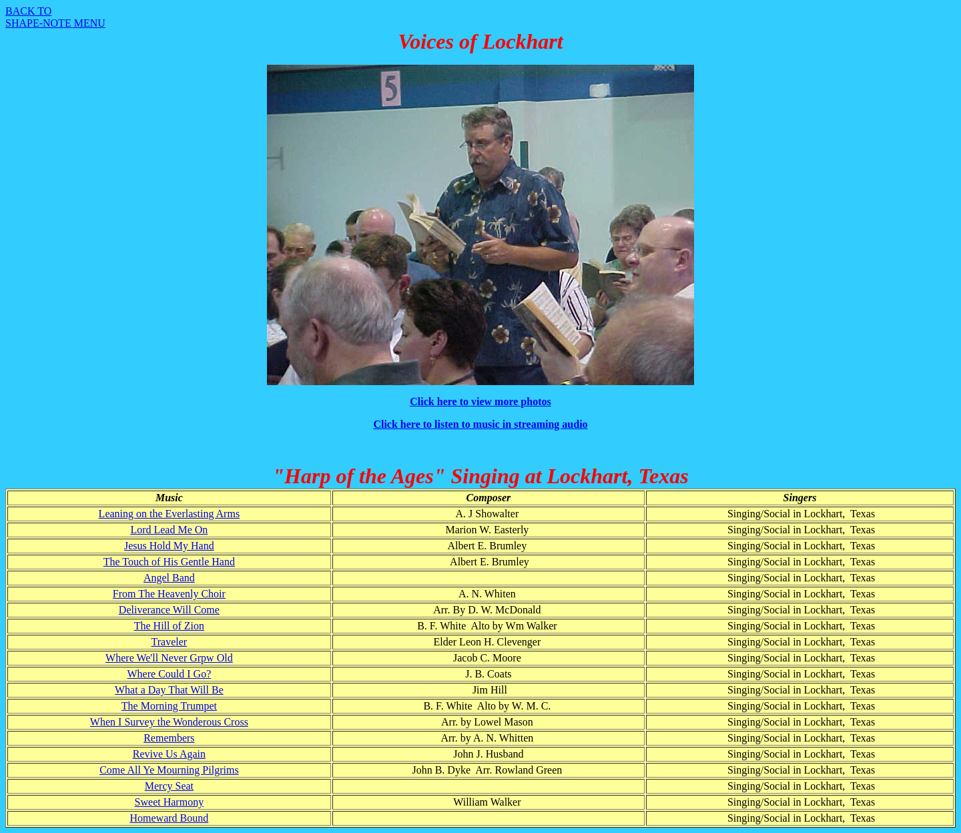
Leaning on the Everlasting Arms (169, 513)
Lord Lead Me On (169, 529)
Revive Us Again (169, 754)
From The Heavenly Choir (169, 593)
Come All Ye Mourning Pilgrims (168, 770)
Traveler (169, 641)
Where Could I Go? (169, 673)
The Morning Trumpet (169, 706)
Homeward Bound (168, 818)
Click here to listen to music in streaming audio (480, 424)
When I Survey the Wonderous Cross (169, 722)
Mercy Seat (169, 786)
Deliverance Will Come (169, 609)
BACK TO (28, 11)
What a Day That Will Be (169, 690)
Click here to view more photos (480, 401)
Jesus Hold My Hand (169, 545)
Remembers (168, 738)
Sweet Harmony (169, 802)
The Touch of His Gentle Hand (169, 561)
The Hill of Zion (169, 625)
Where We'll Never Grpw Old (169, 657)
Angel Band (169, 577)
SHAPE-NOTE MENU (55, 23)
